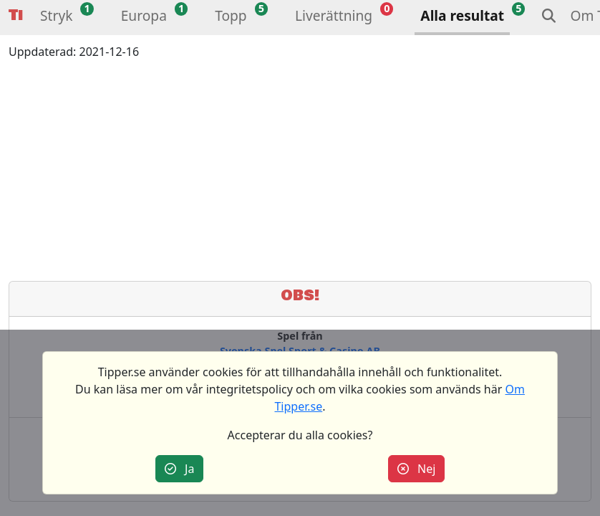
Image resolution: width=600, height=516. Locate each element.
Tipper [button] (16, 15)
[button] (56, 17)
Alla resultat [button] (462, 15)
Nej (416, 469)
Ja (180, 469)
